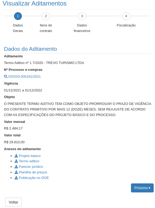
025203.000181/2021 (22, 76)
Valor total (12, 135)
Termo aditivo (27, 161)
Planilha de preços (31, 172)
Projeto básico (28, 156)
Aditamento (13, 56)
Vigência (11, 83)
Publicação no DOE (32, 178)
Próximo (142, 188)
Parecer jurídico (29, 167)
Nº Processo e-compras (23, 70)
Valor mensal (14, 122)
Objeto (9, 97)
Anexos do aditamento (22, 149)
